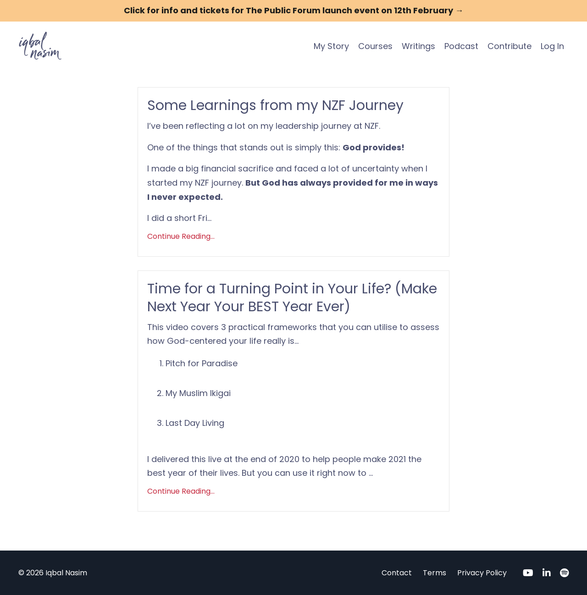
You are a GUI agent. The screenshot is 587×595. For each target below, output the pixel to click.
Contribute (509, 46)
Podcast (461, 46)
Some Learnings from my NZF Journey (275, 106)
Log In (552, 46)
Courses (375, 46)
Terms (434, 572)
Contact (397, 572)
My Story (331, 46)
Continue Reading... (181, 236)
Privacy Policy (482, 572)
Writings (418, 46)
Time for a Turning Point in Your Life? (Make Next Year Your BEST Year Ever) (292, 298)
